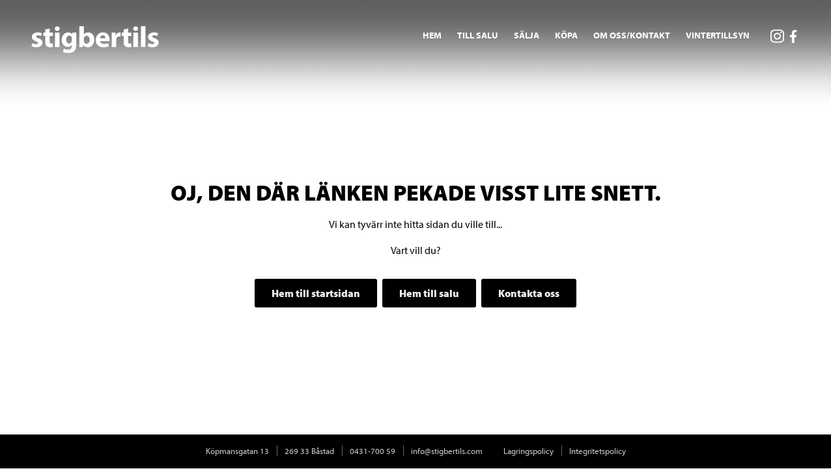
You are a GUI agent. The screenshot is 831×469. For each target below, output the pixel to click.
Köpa (566, 35)
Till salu (477, 35)
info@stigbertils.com (447, 451)
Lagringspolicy (528, 451)
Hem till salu (429, 293)
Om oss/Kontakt (631, 35)
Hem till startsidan (316, 293)
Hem (432, 35)
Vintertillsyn (718, 35)
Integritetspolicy (597, 451)
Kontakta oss (528, 293)
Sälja (526, 35)
